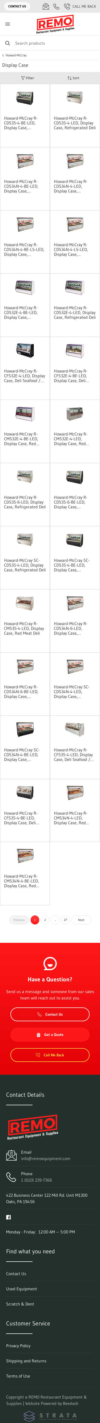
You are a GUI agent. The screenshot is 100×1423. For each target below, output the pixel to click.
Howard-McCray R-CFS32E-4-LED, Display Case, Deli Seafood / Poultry (24, 376)
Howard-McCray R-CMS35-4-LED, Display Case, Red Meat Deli (24, 628)
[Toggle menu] (7, 24)
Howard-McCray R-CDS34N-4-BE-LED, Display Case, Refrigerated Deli (21, 186)
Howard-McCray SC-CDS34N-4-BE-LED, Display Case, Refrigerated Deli (22, 754)
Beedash (70, 1403)
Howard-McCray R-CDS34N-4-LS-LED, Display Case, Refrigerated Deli (71, 249)
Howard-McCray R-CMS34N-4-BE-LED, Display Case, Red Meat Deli (21, 881)
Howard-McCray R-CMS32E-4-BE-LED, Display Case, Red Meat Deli (21, 439)
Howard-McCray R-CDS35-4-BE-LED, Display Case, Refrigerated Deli (21, 123)
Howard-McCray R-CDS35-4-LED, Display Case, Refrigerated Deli (75, 123)
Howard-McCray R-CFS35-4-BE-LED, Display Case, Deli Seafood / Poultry (21, 818)
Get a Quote (49, 1034)
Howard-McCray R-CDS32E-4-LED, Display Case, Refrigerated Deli (75, 312)
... (55, 920)
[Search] (50, 43)
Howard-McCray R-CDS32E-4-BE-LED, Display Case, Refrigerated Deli (21, 312)
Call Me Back (80, 6)
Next (81, 920)
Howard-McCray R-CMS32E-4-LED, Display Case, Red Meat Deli (70, 439)
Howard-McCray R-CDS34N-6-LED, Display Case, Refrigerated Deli (70, 628)
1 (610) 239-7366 (36, 1180)
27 (65, 920)
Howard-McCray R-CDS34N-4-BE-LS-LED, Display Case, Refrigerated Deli (24, 249)
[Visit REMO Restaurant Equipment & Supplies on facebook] (8, 1216)
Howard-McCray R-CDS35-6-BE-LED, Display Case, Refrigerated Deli (70, 502)
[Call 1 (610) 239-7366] (56, 6)
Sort (73, 78)
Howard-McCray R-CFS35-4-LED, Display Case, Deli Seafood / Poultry (73, 754)
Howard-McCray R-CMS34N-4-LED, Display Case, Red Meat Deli (70, 818)
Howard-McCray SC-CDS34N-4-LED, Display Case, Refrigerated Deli (72, 691)
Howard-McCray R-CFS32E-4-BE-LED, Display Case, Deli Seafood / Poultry (70, 376)
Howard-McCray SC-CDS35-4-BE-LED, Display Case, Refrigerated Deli (72, 565)
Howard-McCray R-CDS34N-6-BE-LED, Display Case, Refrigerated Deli (21, 691)
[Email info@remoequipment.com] (46, 6)
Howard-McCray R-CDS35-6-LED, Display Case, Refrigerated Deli (25, 502)
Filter (27, 78)
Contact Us (17, 6)
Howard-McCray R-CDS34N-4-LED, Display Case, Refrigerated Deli (70, 186)
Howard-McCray (16, 55)
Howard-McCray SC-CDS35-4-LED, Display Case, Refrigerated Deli (25, 565)
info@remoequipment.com (45, 1158)
